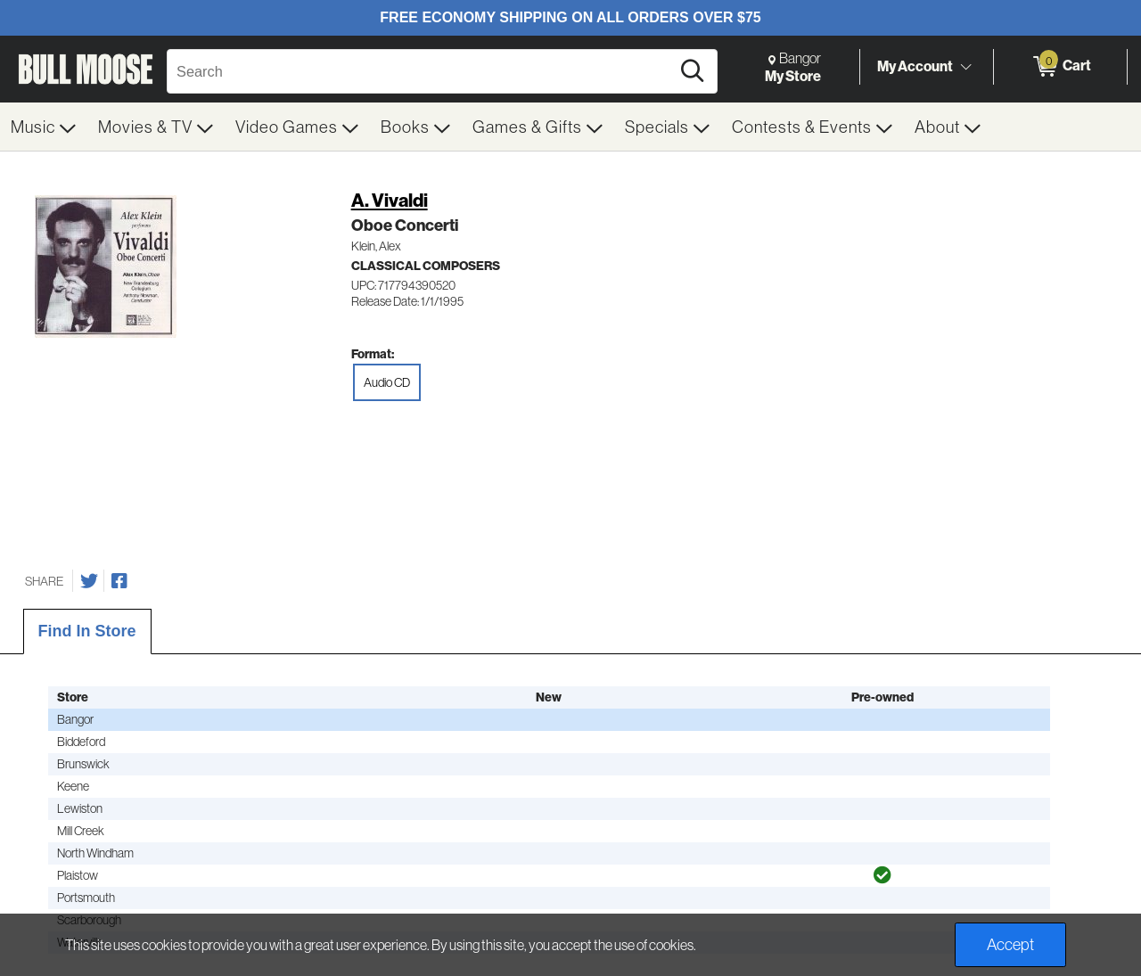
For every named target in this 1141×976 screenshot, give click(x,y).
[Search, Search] (421, 71)
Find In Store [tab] (87, 631)
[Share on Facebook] (119, 581)
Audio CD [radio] (387, 382)
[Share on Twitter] (89, 581)
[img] (882, 875)
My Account (915, 66)
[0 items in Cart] (1060, 66)
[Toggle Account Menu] (965, 67)
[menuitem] (43, 127)
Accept (1010, 944)
